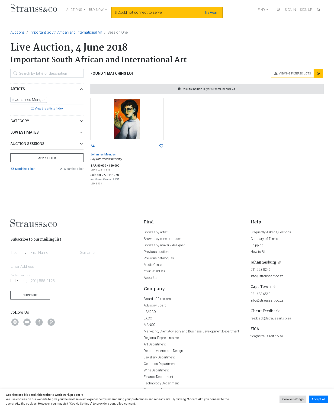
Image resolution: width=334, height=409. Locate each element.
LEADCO (150, 312)
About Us (150, 278)
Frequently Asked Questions (270, 232)
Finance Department (158, 377)
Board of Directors (157, 299)
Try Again (211, 12)
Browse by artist (155, 232)
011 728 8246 (260, 269)
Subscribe (30, 295)
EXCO (148, 318)
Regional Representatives (162, 338)
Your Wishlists (154, 271)
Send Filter (22, 169)
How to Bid (258, 252)
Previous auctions (157, 252)
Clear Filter (71, 169)
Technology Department (161, 383)
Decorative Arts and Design (163, 351)
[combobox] (47, 100)
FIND (261, 10)
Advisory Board (155, 305)
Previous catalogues (159, 258)
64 (92, 146)
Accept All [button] (318, 399)
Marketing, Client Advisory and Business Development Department (191, 331)
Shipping (256, 245)
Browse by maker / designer (164, 245)
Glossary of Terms (264, 239)
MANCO (149, 325)
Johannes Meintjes (103, 154)
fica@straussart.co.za (266, 336)
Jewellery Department (159, 357)
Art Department (155, 344)
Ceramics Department (160, 364)
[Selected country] (15, 280)
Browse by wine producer (162, 239)
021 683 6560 (260, 294)
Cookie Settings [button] (293, 399)
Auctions (17, 32)
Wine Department (156, 370)
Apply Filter (47, 158)
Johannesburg (263, 262)
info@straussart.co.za (266, 276)
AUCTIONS (74, 10)
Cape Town (260, 287)
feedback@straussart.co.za (270, 318)
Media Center (153, 265)
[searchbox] (49, 100)
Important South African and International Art (66, 32)
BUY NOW (96, 10)
